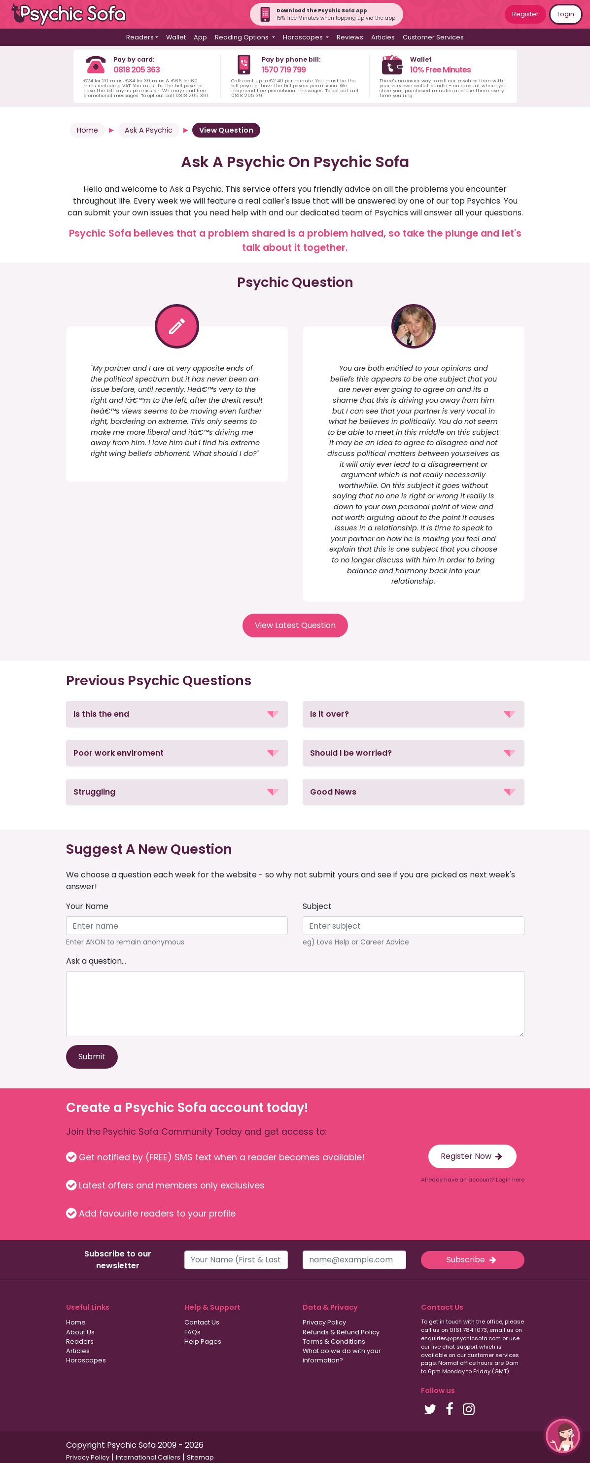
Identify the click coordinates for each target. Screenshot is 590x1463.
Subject (317, 906)
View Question (226, 130)
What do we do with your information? (342, 1355)
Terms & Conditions (334, 1341)
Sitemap (200, 1457)
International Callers (148, 1457)
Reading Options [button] (242, 37)
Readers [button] (140, 37)
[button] (177, 714)
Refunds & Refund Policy (341, 1332)
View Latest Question (295, 625)
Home (87, 130)
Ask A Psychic (149, 130)
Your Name (87, 906)
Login (565, 14)
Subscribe (472, 1259)
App (200, 37)
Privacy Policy (324, 1322)
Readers (80, 1341)
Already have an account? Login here (472, 1180)
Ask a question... (96, 961)
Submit (91, 1056)
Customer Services (433, 37)
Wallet (176, 37)
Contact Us (201, 1322)
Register (525, 14)
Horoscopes (86, 1360)
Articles (383, 37)
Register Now (472, 1156)
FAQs (192, 1332)
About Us (80, 1332)
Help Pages (202, 1341)
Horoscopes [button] (303, 37)
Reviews (350, 37)
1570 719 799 (284, 69)
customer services (493, 1355)
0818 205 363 (136, 69)
